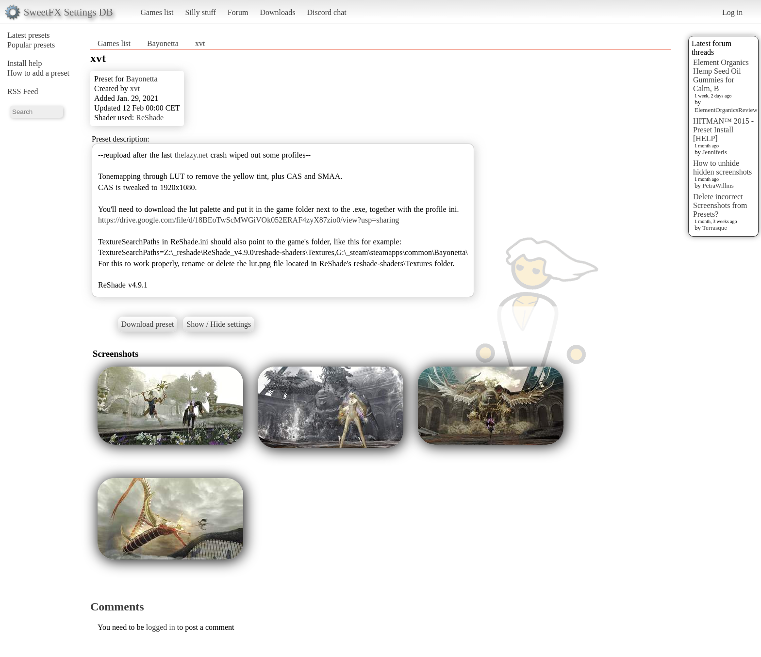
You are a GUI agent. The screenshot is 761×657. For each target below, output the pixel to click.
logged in (160, 627)
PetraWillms (717, 185)
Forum (238, 12)
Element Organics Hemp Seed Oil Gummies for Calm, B (721, 75)
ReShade (150, 117)
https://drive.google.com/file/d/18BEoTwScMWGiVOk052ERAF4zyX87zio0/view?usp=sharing (248, 220)
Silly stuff (200, 12)
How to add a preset (38, 73)
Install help (24, 63)
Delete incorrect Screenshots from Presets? (720, 205)
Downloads (277, 12)
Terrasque (714, 227)
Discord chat (326, 12)
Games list (157, 12)
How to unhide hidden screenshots (722, 167)
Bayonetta (163, 43)
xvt (200, 43)
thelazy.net (191, 155)
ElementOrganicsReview (726, 109)
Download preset (147, 324)
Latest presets (28, 35)
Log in (732, 12)
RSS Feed (22, 91)
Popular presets (31, 45)
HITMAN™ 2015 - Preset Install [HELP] (723, 130)
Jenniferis (714, 152)
